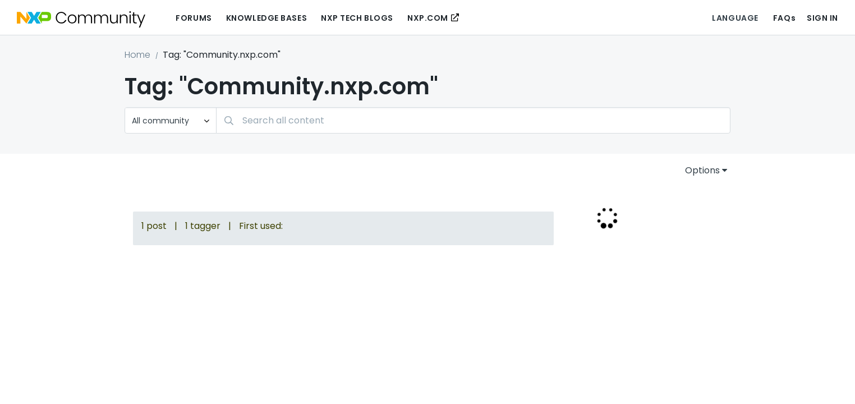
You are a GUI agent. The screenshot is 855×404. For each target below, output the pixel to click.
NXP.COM (427, 18)
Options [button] (702, 170)
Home (137, 54)
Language (735, 18)
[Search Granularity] (170, 120)
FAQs (784, 18)
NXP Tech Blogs (357, 18)
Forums (194, 18)
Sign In (822, 18)
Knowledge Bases (266, 18)
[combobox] (473, 120)
